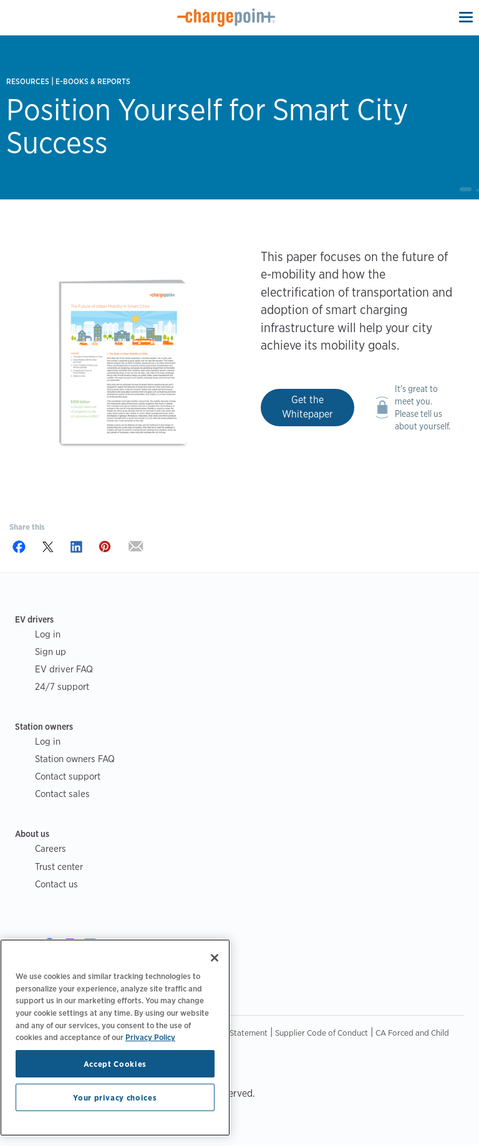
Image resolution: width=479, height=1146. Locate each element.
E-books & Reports (93, 81)
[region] (115, 1037)
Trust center (59, 866)
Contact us (56, 884)
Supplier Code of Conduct (321, 1033)
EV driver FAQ (64, 669)
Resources (27, 81)
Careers (50, 848)
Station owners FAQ (75, 759)
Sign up (50, 651)
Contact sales (62, 794)
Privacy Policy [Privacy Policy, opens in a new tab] (150, 1037)
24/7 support (62, 686)
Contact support (67, 776)
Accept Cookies (115, 1064)
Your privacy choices (115, 1097)
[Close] (214, 958)
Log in (47, 634)
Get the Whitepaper (307, 407)
